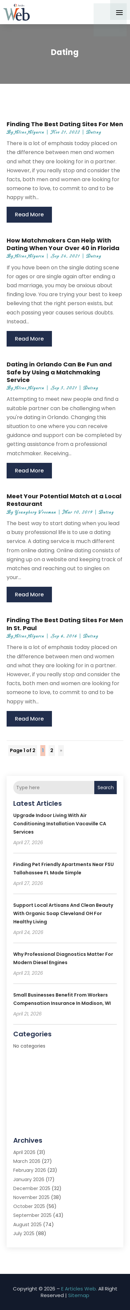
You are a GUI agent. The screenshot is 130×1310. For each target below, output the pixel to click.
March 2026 (26, 1161)
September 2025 (32, 1215)
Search (106, 787)
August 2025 (27, 1224)
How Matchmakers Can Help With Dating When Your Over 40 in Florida (63, 244)
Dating (93, 132)
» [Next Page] (61, 750)
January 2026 (28, 1179)
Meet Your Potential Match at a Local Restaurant (64, 500)
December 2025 (31, 1188)
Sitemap (78, 1295)
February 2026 (29, 1170)
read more (29, 214)
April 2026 (24, 1152)
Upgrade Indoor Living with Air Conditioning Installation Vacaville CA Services (59, 823)
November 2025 (31, 1197)
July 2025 (23, 1233)
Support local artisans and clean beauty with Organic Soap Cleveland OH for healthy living (63, 913)
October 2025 (29, 1206)
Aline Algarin (29, 132)
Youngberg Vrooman (35, 512)
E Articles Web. (79, 1288)
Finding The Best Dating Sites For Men (65, 124)
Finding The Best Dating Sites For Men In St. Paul (65, 624)
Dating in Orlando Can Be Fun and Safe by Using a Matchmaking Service (59, 372)
